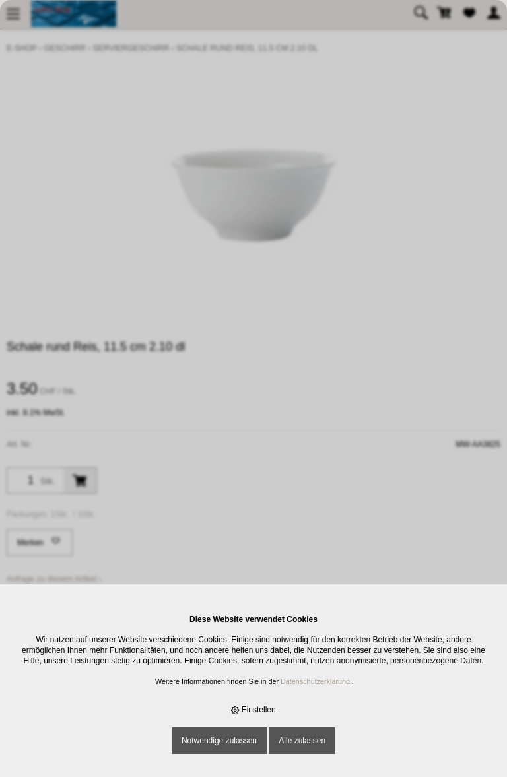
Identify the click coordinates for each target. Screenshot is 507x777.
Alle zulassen (302, 740)
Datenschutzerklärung (315, 681)
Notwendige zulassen (219, 740)
